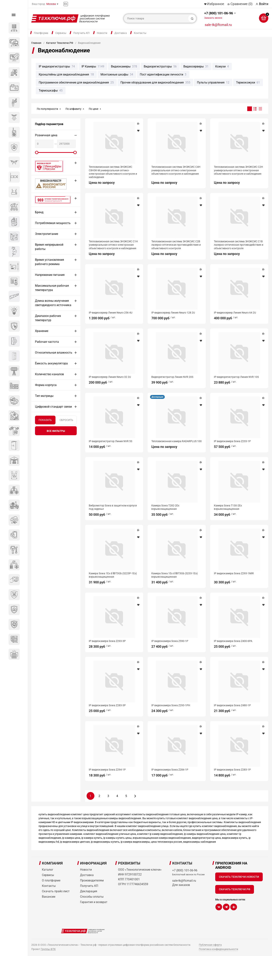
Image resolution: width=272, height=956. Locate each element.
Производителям (92, 880)
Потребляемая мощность (53, 223)
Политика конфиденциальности (218, 949)
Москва (51, 3)
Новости (102, 33)
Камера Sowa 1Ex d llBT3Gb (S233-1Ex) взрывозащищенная (174, 575)
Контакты (140, 33)
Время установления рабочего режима (49, 262)
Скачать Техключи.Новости (239, 876)
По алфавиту (73, 108)
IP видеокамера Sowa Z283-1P (232, 769)
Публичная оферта (210, 944)
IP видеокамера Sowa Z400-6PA (233, 641)
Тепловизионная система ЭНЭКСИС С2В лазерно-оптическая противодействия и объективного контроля (176, 245)
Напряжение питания (50, 275)
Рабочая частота (47, 342)
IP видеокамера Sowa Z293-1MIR (234, 573)
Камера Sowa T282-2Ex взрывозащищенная (165, 507)
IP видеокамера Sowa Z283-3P (107, 705)
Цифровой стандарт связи (53, 406)
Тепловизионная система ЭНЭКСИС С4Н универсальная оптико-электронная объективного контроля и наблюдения (175, 170)
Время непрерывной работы (49, 247)
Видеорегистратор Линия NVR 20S (172, 376)
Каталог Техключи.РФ (59, 42)
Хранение (41, 331)
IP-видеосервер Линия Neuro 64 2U (235, 312)
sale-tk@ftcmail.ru (218, 25)
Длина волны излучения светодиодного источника (53, 303)
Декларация (157, 397)
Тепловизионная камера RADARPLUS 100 (176, 441)
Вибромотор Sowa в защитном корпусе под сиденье (113, 507)
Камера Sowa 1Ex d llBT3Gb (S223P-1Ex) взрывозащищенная (113, 575)
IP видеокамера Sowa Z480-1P (232, 705)
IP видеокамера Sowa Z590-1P (169, 641)
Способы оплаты (92, 896)
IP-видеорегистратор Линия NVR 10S (236, 376)
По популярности (47, 108)
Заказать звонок (213, 18)
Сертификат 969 (46, 199)
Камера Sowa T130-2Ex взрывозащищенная (228, 507)
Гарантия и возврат (93, 902)
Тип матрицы (44, 396)
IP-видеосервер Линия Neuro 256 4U (110, 312)
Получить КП (81, 33)
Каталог (47, 869)
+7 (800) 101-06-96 (218, 15)
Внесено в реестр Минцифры (47, 166)
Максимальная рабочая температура (52, 288)
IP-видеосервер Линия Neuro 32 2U (110, 376)
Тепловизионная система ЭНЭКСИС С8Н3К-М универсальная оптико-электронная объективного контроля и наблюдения (113, 172)
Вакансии (48, 896)
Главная (36, 42)
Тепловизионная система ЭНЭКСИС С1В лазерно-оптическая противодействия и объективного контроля (238, 245)
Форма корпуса (46, 385)
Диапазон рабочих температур (48, 318)
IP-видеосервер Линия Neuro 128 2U (173, 312)
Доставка (120, 33)
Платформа (41, 33)
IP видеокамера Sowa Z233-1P (232, 441)
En (65, 3)
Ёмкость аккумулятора (51, 363)
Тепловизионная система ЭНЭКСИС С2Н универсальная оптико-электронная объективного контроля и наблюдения (238, 170)
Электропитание (46, 234)
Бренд (39, 212)
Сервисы (60, 33)
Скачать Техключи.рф (234, 889)
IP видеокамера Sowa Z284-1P (169, 769)
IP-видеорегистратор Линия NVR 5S (110, 441)
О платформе (51, 880)
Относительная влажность (53, 352)
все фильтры (56, 430)
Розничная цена (46, 135)
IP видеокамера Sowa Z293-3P (107, 641)
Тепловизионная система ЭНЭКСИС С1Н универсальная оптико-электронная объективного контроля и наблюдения (113, 245)
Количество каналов (49, 374)
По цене (93, 108)
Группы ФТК (48, 949)
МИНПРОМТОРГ (46, 184)
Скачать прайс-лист (56, 891)
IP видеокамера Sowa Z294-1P (107, 769)
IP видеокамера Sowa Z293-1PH (170, 705)
